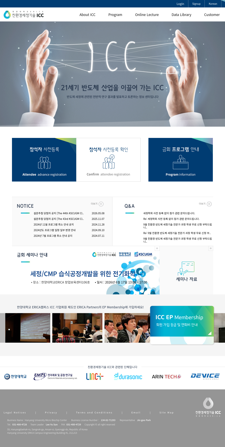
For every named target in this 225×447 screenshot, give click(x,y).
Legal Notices (15, 412)
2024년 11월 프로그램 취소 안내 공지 (54, 224)
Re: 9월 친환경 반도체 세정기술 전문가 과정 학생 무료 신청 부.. (177, 233)
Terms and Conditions (94, 412)
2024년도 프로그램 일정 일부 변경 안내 (55, 230)
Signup (196, 3)
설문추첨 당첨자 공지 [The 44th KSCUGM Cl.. (59, 213)
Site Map (166, 412)
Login (180, 3)
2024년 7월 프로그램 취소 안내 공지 (53, 235)
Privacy (51, 412)
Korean (213, 3)
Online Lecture (147, 14)
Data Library (181, 14)
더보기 (97, 204)
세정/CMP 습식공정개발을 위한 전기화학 (82, 273)
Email (136, 412)
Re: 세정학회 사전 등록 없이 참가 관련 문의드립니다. (171, 219)
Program (115, 14)
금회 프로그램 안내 (180, 160)
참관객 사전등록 (44, 160)
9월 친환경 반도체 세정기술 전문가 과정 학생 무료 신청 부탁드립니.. (177, 226)
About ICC (87, 14)
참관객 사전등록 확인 (108, 160)
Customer (212, 14)
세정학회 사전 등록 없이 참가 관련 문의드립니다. (169, 213)
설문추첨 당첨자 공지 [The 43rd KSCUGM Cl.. (59, 219)
